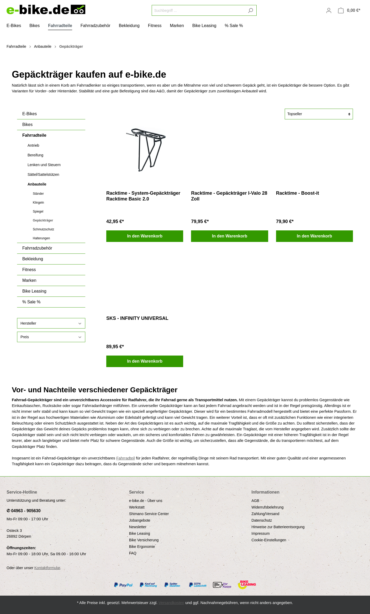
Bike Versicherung (144, 540)
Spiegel (38, 211)
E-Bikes (29, 114)
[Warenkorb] (349, 10)
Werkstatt (137, 507)
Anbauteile (37, 184)
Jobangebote (139, 520)
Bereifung (35, 155)
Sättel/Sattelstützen (43, 174)
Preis (51, 337)
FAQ (132, 553)
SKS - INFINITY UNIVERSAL (137, 318)
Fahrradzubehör (37, 248)
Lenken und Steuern (44, 165)
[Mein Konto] (329, 10)
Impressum (260, 533)
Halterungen (41, 238)
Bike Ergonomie (142, 546)
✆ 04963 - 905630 (24, 511)
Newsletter (137, 527)
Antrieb (33, 145)
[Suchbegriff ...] (198, 10)
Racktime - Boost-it (297, 193)
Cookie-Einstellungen (268, 540)
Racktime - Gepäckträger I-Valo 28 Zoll (229, 196)
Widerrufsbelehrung (267, 507)
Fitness (29, 269)
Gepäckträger (43, 220)
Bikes (27, 124)
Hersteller (51, 323)
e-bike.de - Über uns (145, 501)
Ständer (38, 193)
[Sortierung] (319, 114)
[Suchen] (250, 10)
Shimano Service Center (149, 514)
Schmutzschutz (43, 229)
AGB (255, 501)
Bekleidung (32, 259)
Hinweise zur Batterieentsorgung (277, 527)
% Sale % (31, 302)
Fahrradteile (34, 135)
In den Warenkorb (144, 236)
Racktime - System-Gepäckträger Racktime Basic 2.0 (143, 196)
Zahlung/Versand (265, 514)
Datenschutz (261, 520)
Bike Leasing (34, 291)
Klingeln (38, 202)
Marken (29, 280)
